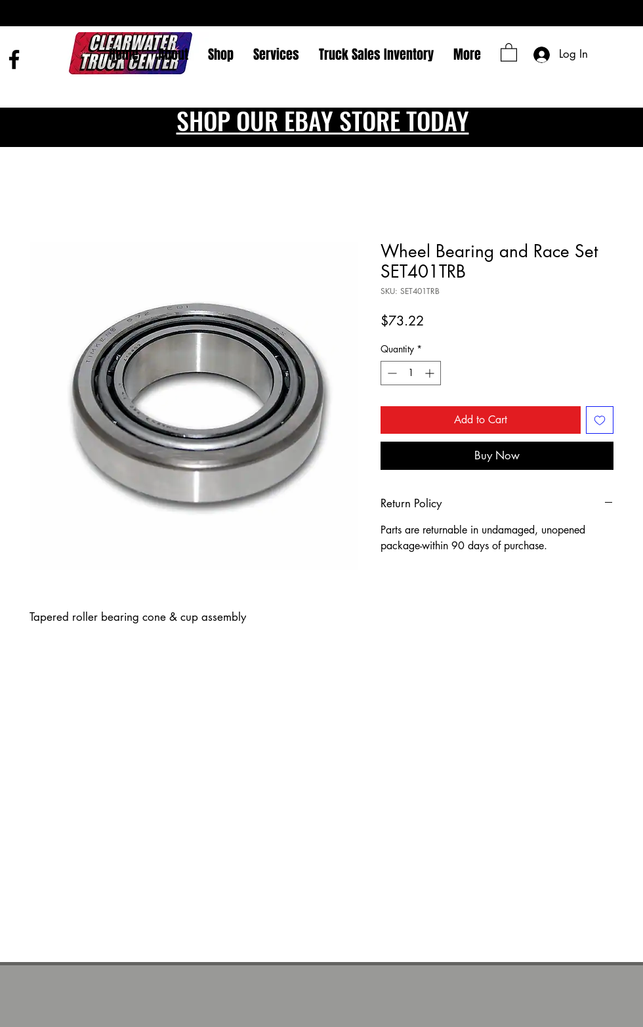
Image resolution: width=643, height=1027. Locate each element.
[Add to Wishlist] (599, 420)
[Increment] (431, 373)
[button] (509, 52)
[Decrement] (391, 373)
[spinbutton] (411, 373)
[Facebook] (14, 59)
